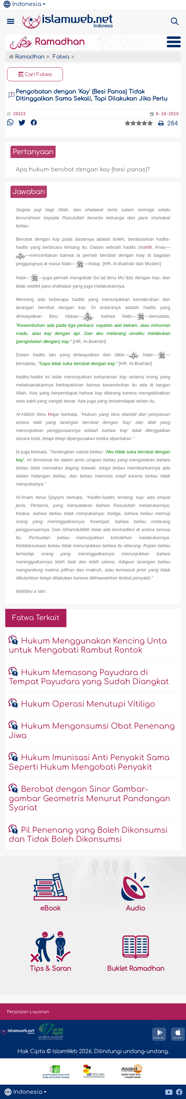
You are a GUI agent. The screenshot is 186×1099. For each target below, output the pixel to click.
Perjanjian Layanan (28, 1011)
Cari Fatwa (35, 74)
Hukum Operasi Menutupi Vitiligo (88, 704)
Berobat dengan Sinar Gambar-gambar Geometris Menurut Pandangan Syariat (89, 798)
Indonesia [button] (22, 4)
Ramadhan (47, 42)
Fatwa (61, 57)
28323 (19, 114)
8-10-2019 (167, 114)
